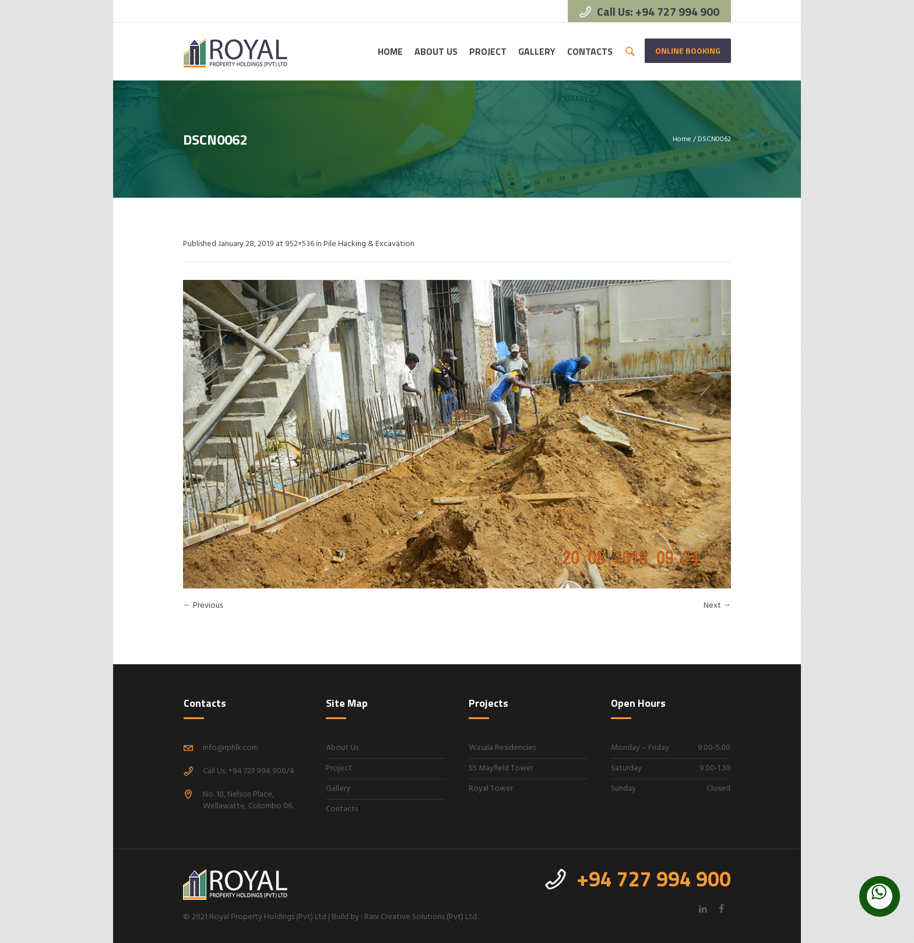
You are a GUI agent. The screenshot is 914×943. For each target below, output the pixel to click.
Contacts (342, 809)
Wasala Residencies (502, 748)
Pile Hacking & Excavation (369, 244)
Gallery (338, 788)
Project (339, 768)
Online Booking (687, 50)
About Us (342, 748)
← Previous (203, 605)
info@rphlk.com (230, 748)
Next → (717, 605)
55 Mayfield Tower (501, 768)
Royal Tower (491, 788)
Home (682, 139)
